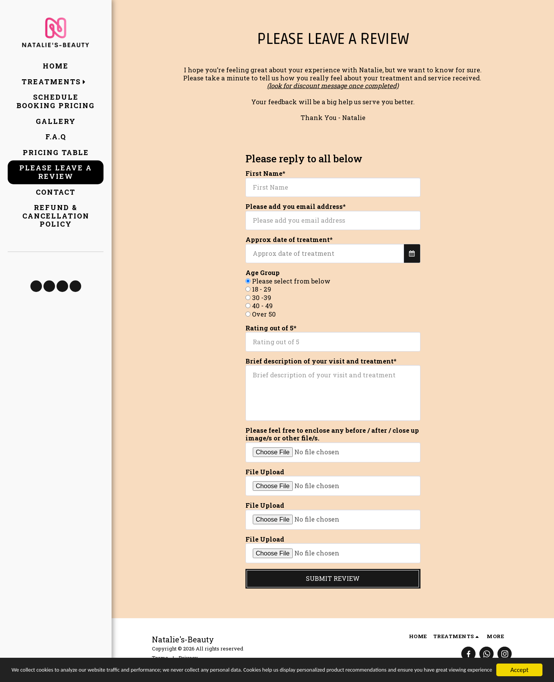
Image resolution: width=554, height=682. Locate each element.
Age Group (262, 273)
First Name (263, 173)
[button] (55, 82)
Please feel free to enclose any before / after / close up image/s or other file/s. (332, 434)
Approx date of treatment (287, 239)
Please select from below (291, 281)
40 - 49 (262, 306)
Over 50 (264, 314)
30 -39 (261, 298)
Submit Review (333, 578)
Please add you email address (294, 206)
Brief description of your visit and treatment (319, 361)
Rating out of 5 (269, 328)
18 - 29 (261, 289)
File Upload (264, 472)
